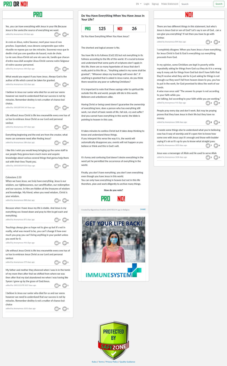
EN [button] (138, 3)
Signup (155, 3)
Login (146, 3)
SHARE (143, 209)
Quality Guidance (127, 361)
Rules (94, 361)
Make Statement (169, 3)
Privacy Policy (112, 361)
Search (219, 3)
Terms (101, 361)
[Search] (196, 4)
